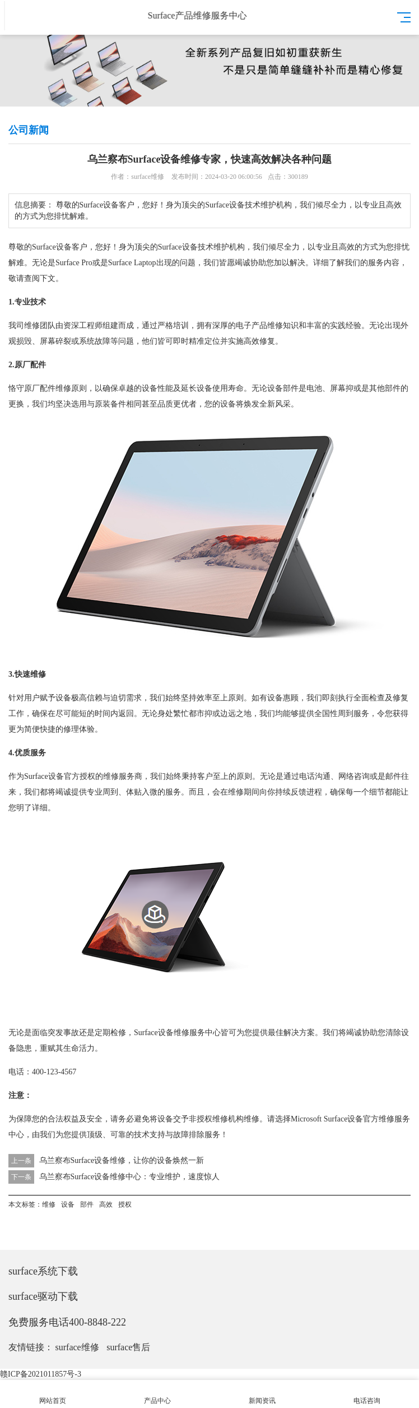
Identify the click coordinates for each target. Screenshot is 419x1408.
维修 (32, 325)
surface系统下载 (43, 1271)
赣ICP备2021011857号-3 (40, 1374)
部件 (291, 388)
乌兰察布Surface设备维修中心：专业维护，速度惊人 (129, 1176)
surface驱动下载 (43, 1296)
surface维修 (77, 1347)
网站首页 (52, 1394)
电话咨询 (366, 1394)
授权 (87, 776)
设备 (64, 247)
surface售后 (128, 1347)
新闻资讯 (262, 1394)
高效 (347, 247)
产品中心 (157, 1394)
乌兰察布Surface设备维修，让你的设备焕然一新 (121, 1160)
